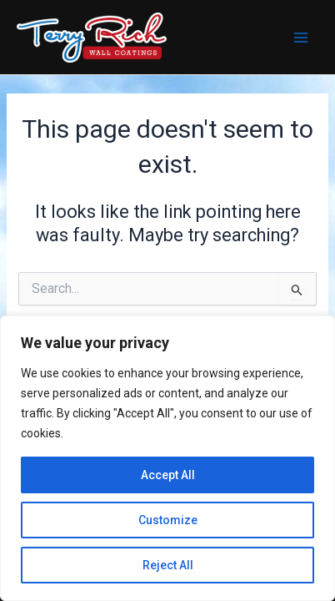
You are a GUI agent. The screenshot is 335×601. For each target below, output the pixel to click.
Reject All (167, 565)
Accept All (168, 475)
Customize (168, 520)
